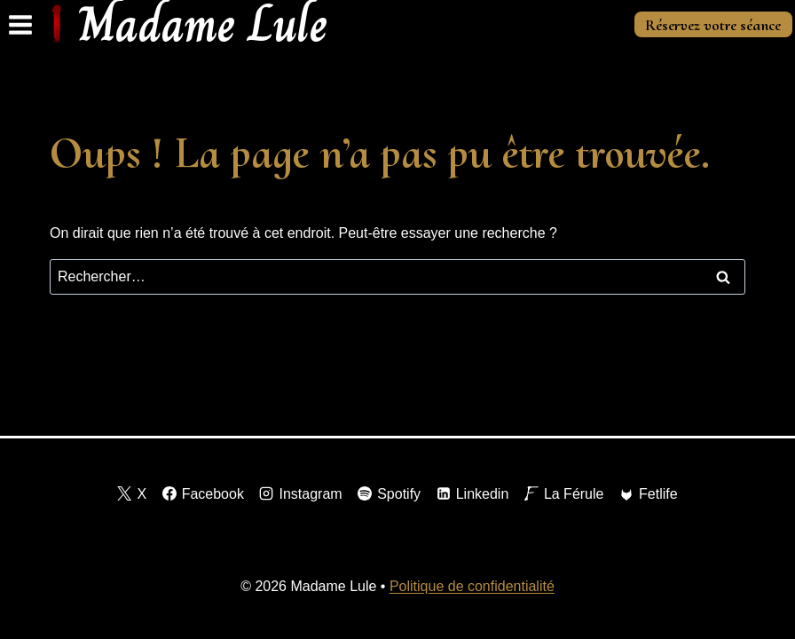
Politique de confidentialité (472, 586)
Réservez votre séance (713, 25)
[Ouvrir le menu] (21, 24)
